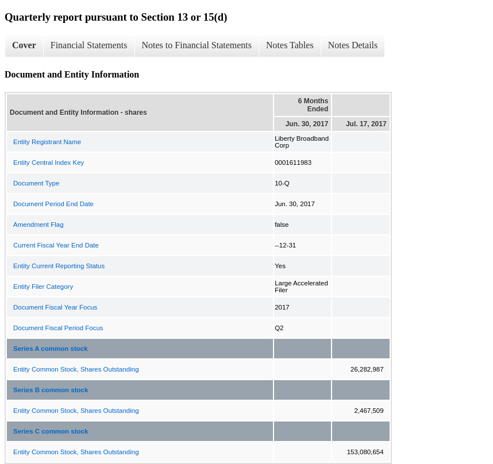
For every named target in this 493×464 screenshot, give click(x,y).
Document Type (36, 183)
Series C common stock (50, 431)
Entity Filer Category (43, 286)
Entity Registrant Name (47, 141)
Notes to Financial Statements (197, 45)
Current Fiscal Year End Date (56, 245)
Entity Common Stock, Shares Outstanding (76, 369)
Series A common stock (50, 348)
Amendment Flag (38, 224)
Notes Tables (290, 45)
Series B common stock (50, 389)
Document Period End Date (53, 203)
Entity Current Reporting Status (59, 265)
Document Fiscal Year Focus (55, 307)
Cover (24, 45)
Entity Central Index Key (48, 162)
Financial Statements (89, 45)
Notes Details (353, 45)
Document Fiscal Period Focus (58, 327)
